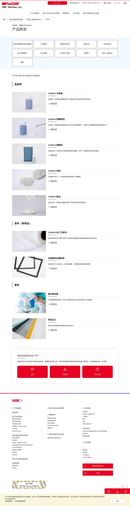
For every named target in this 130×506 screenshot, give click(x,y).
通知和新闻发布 (75, 3)
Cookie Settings (87, 457)
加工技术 (14, 454)
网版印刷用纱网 (16, 419)
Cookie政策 (86, 455)
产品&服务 (35, 13)
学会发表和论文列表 (52, 425)
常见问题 (87, 442)
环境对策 (85, 433)
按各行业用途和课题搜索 (20, 459)
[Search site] (118, 3)
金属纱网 (14, 440)
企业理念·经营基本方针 (89, 414)
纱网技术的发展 (51, 418)
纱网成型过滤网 (16, 424)
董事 (84, 419)
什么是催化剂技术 (17, 447)
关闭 (117, 501)
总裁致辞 (85, 411)
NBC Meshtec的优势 (51, 13)
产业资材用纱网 (16, 421)
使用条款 (85, 452)
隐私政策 (85, 450)
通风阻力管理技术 (17, 450)
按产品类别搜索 (17, 416)
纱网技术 (66, 13)
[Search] (125, 3)
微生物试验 (15, 465)
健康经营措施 (86, 436)
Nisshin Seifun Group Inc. (91, 3)
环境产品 (14, 428)
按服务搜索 (15, 463)
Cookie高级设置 (20, 501)
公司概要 (85, 416)
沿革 (84, 421)
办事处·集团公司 (87, 424)
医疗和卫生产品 (16, 431)
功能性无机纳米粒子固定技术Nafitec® (22, 445)
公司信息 (76, 13)
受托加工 (14, 468)
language (107, 3)
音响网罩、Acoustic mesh (19, 426)
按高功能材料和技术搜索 (20, 435)
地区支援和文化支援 (91, 13)
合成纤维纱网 (16, 437)
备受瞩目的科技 (51, 420)
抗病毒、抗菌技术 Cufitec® (19, 442)
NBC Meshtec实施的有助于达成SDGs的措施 (95, 431)
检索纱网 (15, 412)
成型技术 (14, 452)
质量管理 (49, 428)
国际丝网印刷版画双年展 (54, 438)
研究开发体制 (51, 423)
